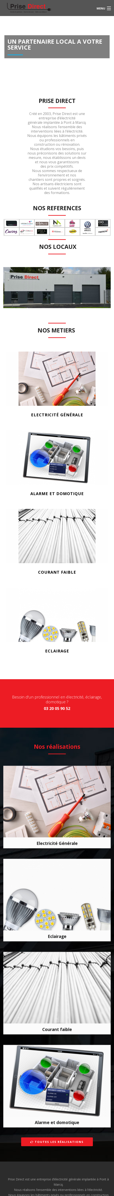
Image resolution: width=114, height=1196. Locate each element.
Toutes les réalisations (57, 1142)
